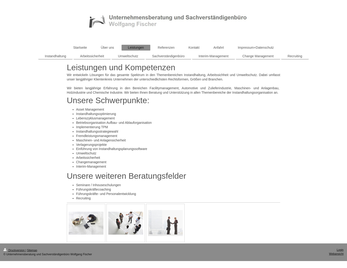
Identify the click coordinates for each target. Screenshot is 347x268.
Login (340, 250)
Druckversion (14, 250)
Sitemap (32, 250)
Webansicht (336, 253)
